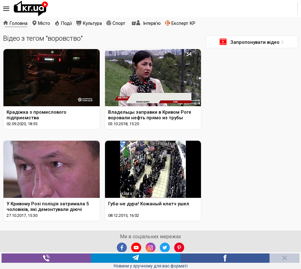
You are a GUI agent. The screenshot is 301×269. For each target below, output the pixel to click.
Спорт (118, 23)
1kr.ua (31, 9)
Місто (44, 23)
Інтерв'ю (152, 23)
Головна (18, 23)
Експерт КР (183, 23)
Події (66, 23)
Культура (92, 23)
